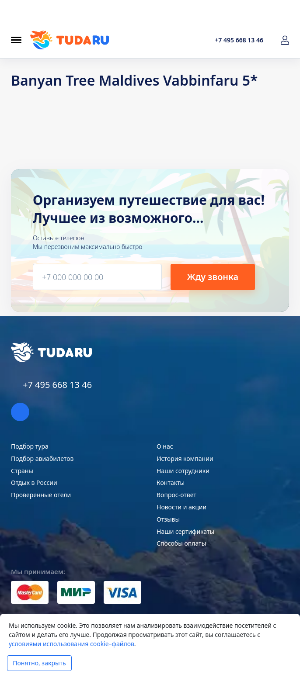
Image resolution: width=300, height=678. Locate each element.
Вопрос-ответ (176, 495)
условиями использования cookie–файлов (71, 644)
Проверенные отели (41, 495)
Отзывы (168, 519)
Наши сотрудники (183, 471)
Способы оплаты (181, 543)
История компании (185, 458)
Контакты (171, 482)
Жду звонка (212, 277)
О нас (165, 446)
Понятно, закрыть (39, 663)
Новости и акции (181, 507)
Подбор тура (30, 446)
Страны (22, 471)
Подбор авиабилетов (42, 458)
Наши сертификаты (185, 531)
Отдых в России (34, 482)
